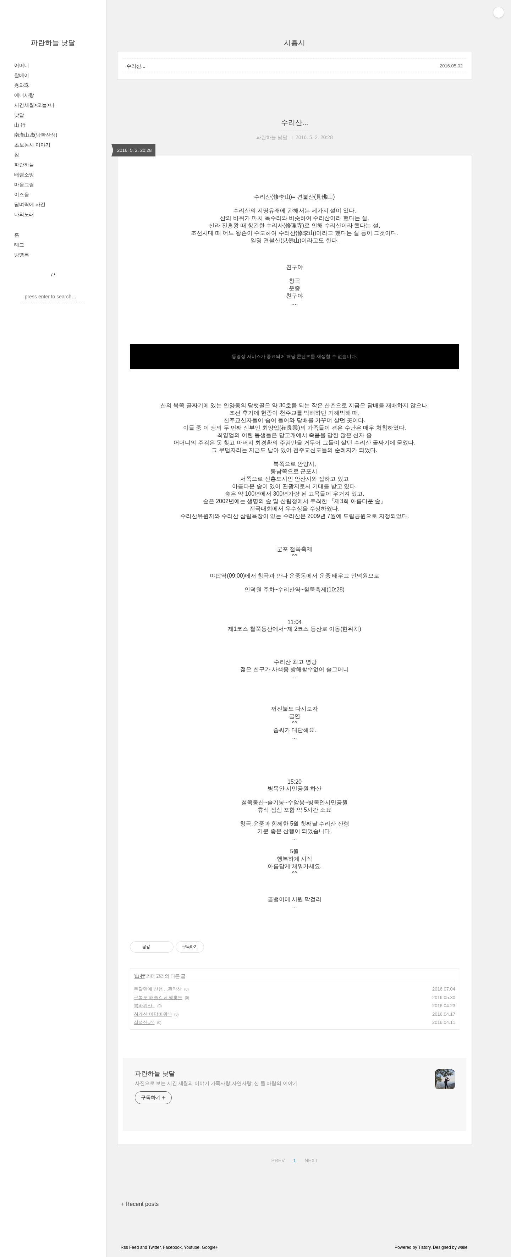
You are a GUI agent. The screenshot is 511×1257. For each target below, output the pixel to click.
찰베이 (21, 75)
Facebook (172, 1247)
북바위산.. (144, 1005)
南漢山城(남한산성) (35, 135)
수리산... (135, 66)
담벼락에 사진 (29, 204)
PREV (277, 1159)
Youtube (191, 1247)
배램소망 (24, 174)
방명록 (21, 255)
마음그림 (24, 184)
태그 (19, 245)
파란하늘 (24, 164)
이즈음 (21, 194)
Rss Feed (130, 1247)
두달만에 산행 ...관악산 (158, 989)
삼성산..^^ (144, 1022)
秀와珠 (21, 85)
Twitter (154, 1247)
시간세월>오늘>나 (34, 105)
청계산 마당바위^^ (153, 1014)
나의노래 (24, 214)
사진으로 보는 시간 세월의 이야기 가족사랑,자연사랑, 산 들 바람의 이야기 (216, 1083)
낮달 (19, 115)
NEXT (310, 1159)
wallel (463, 1247)
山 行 (20, 125)
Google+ (210, 1247)
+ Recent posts (140, 1204)
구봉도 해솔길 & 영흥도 (158, 997)
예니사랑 (24, 95)
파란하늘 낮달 (53, 42)
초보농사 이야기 (32, 145)
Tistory (424, 1247)
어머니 (21, 65)
